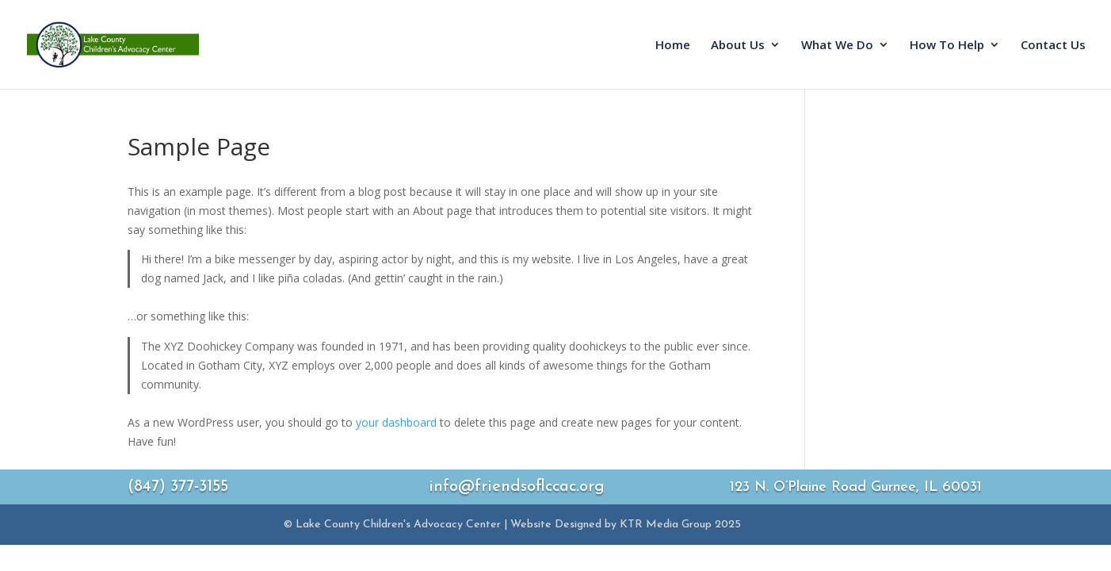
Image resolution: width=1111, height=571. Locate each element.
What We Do (837, 45)
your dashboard (396, 422)
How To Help (947, 45)
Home (672, 45)
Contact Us (1053, 45)
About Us (738, 45)
